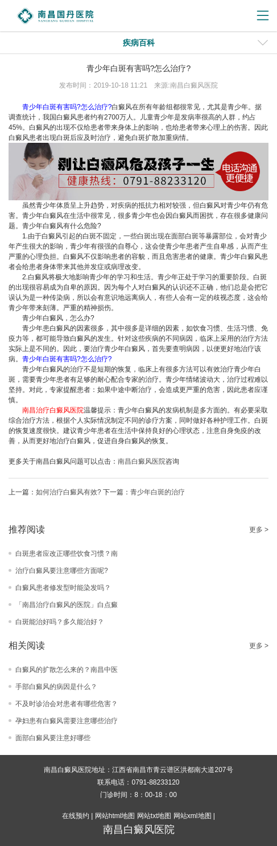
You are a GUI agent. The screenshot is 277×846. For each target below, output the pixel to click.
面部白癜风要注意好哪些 (52, 738)
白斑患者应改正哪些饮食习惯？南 (66, 554)
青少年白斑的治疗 (157, 492)
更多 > (258, 530)
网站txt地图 (154, 816)
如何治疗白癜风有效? (68, 492)
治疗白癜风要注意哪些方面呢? (61, 571)
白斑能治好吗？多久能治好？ (59, 622)
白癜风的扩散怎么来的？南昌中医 (66, 670)
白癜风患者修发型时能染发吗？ (63, 588)
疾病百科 (139, 42)
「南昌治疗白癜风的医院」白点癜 (66, 605)
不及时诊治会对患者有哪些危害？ (66, 704)
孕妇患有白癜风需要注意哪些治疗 (66, 721)
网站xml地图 (192, 816)
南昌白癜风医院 (142, 461)
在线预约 (75, 816)
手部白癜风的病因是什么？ (56, 687)
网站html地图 (115, 816)
